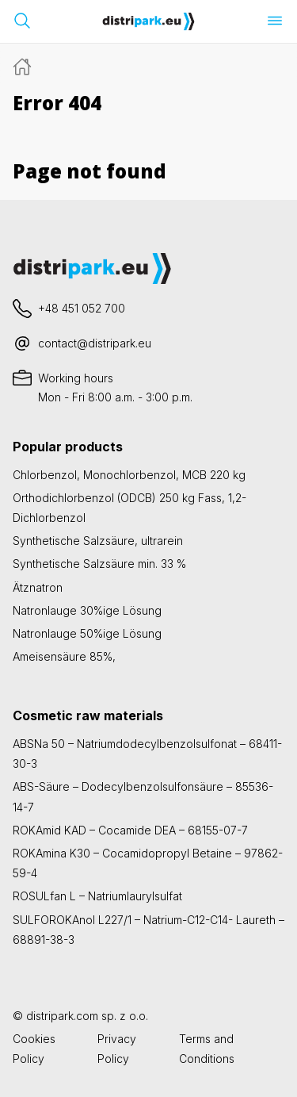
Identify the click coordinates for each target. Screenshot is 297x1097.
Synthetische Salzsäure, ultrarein (98, 540)
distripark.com (62, 1015)
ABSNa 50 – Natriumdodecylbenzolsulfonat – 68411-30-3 (147, 753)
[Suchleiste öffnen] (22, 20)
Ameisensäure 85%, (64, 656)
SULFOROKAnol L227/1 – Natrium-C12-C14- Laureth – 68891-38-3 (148, 929)
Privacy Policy (116, 1048)
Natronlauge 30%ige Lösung (87, 610)
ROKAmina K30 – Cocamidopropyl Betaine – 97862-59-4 (148, 863)
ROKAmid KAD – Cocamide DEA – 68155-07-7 (130, 830)
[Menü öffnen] (274, 20)
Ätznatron (38, 587)
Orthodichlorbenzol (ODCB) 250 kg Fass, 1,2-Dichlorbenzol (129, 507)
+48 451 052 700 (81, 308)
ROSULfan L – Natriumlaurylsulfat (97, 896)
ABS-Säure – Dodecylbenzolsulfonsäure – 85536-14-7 (143, 796)
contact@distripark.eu (94, 343)
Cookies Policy (34, 1048)
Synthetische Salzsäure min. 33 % (99, 563)
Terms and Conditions (206, 1048)
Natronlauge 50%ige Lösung (87, 633)
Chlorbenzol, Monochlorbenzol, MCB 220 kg (129, 474)
